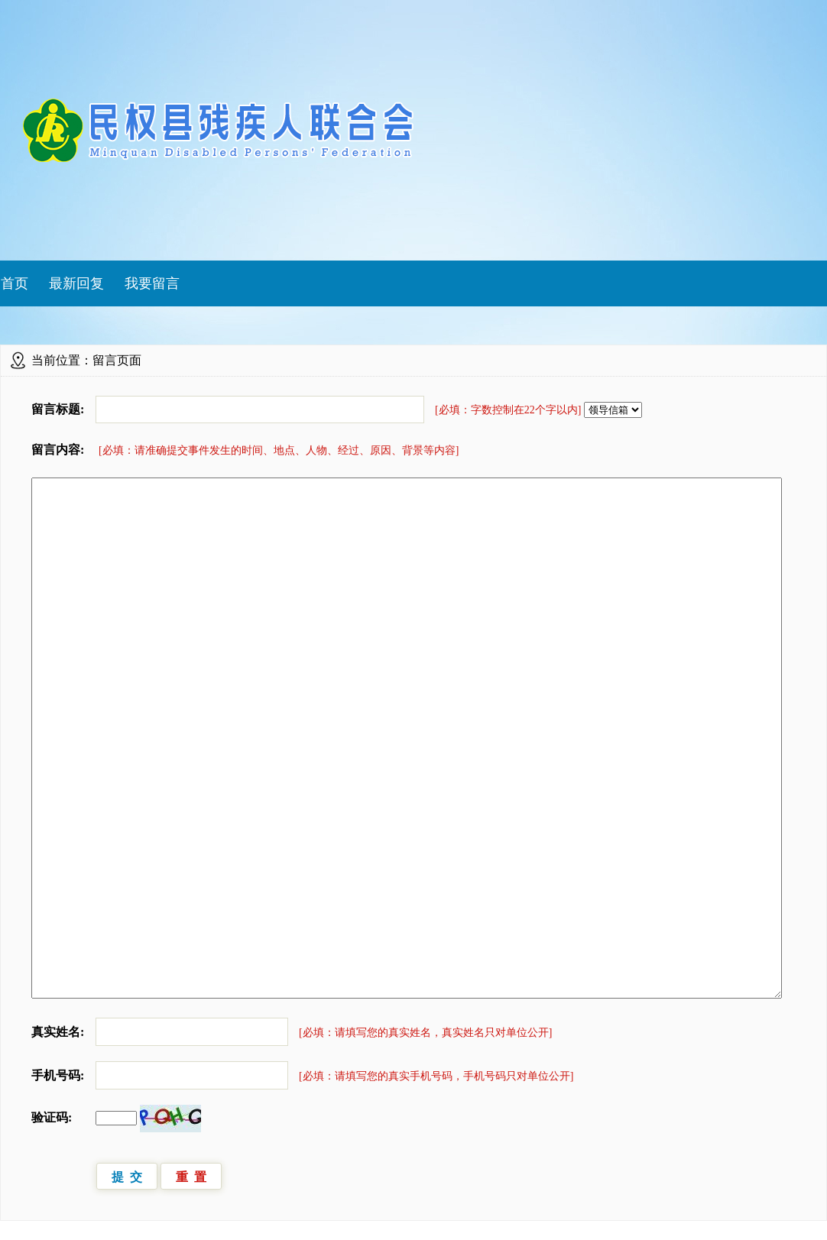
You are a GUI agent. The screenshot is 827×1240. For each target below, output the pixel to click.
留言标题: (57, 409)
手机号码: (57, 1075)
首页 (14, 283)
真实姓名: (57, 1031)
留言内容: (57, 449)
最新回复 (76, 283)
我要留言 (152, 283)
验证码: (51, 1117)
